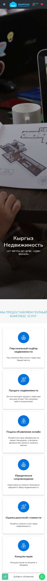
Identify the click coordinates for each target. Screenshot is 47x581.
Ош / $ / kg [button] (35, 4)
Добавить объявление (23, 576)
